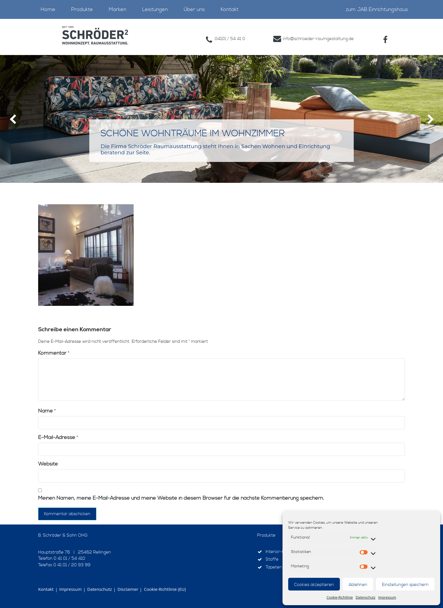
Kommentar (53, 353)
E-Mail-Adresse (58, 437)
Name (46, 411)
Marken (117, 9)
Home (48, 9)
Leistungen (155, 9)
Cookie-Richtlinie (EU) (165, 589)
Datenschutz (365, 597)
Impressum (387, 597)
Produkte (82, 9)
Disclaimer (128, 589)
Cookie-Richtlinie (340, 597)
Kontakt (229, 9)
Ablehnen (358, 584)
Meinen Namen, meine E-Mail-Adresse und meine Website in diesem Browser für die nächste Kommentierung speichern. (181, 498)
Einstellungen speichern (405, 584)
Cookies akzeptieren (314, 584)
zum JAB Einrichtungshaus (377, 9)
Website (48, 464)
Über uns (194, 9)
